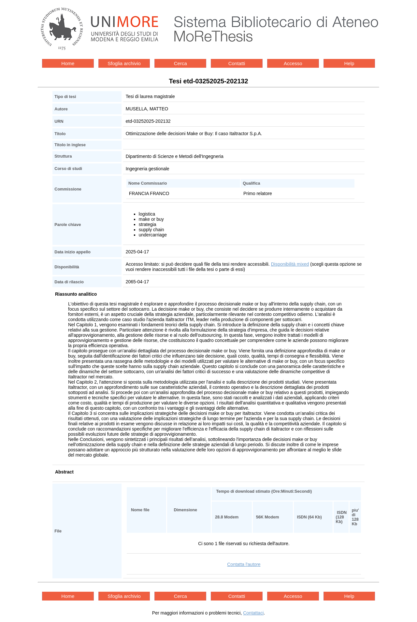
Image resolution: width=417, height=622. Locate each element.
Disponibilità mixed (290, 264)
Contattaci (253, 612)
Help (349, 63)
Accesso (293, 63)
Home (67, 63)
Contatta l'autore (243, 564)
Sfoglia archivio (124, 63)
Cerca (180, 63)
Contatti (236, 63)
